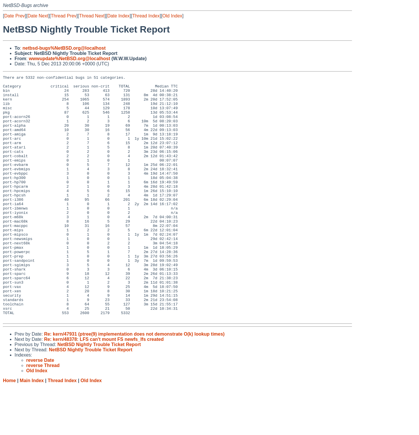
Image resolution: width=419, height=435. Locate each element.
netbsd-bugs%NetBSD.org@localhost (64, 48)
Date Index (118, 15)
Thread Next (91, 15)
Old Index (172, 15)
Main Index (32, 429)
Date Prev (14, 15)
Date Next (37, 15)
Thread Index (146, 15)
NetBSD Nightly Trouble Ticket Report (99, 393)
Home (9, 429)
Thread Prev (64, 15)
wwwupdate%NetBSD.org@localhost (69, 58)
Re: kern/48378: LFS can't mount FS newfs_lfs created (104, 388)
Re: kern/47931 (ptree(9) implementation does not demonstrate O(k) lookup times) (134, 382)
